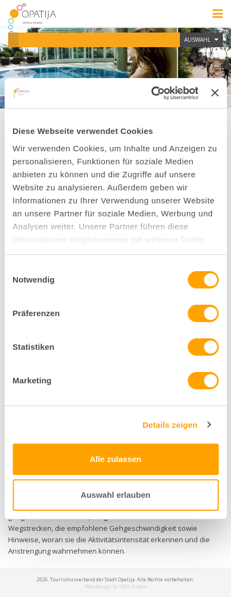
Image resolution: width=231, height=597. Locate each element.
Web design (98, 586)
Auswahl (201, 39)
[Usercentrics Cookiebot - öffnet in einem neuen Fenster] (151, 93)
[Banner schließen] (214, 93)
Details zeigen (169, 424)
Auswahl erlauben (115, 494)
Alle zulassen (115, 459)
